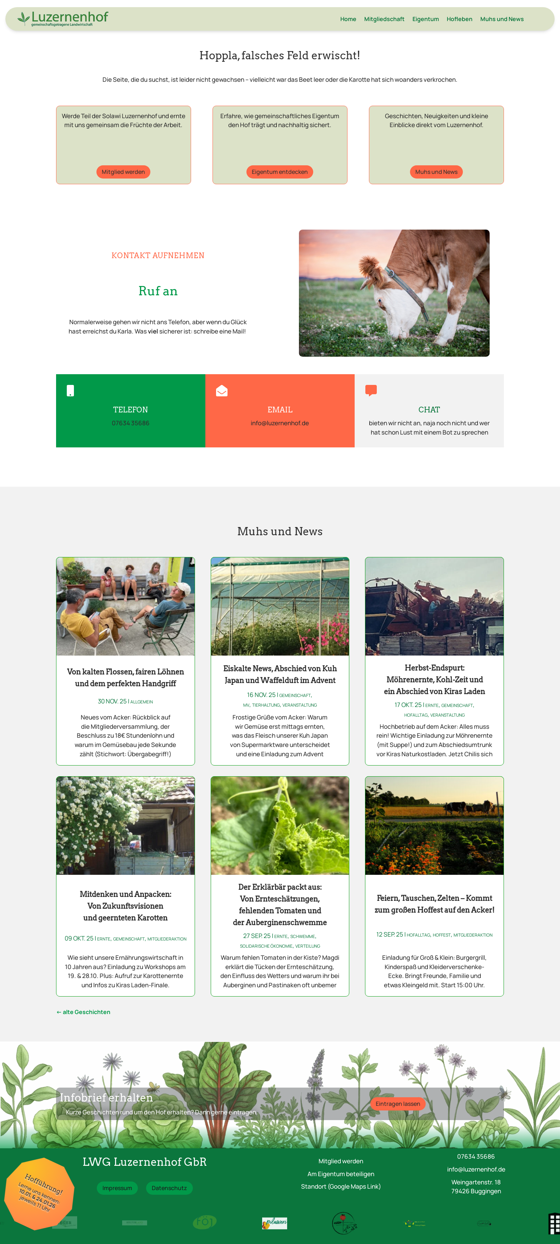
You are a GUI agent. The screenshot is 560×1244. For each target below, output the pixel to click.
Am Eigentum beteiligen (341, 1174)
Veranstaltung (299, 705)
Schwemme (302, 936)
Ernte (432, 705)
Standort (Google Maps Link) (341, 1186)
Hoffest (442, 935)
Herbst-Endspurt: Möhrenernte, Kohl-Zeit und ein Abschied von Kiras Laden (434, 680)
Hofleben (459, 19)
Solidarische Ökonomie (266, 946)
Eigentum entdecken (280, 172)
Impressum (117, 1188)
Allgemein (141, 702)
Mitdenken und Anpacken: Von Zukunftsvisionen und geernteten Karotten (125, 906)
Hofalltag (416, 715)
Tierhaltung (266, 705)
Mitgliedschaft (384, 19)
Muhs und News (502, 19)
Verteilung (307, 946)
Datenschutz (169, 1188)
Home (348, 19)
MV (246, 705)
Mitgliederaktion (167, 939)
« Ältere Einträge (83, 1013)
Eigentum (425, 19)
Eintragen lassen (398, 1104)
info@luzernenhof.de (476, 1169)
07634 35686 (476, 1156)
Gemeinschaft (295, 695)
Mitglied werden (123, 172)
